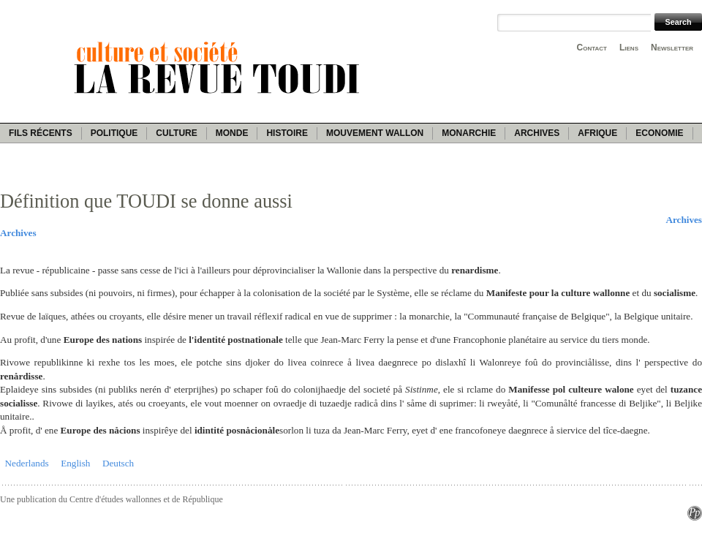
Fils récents (40, 133)
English (75, 463)
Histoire (286, 133)
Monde (232, 133)
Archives (536, 133)
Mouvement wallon (374, 133)
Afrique (597, 133)
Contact (592, 47)
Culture (176, 133)
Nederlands (27, 463)
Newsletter (672, 47)
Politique (114, 133)
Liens (628, 47)
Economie (659, 133)
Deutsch (118, 463)
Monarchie (469, 133)
